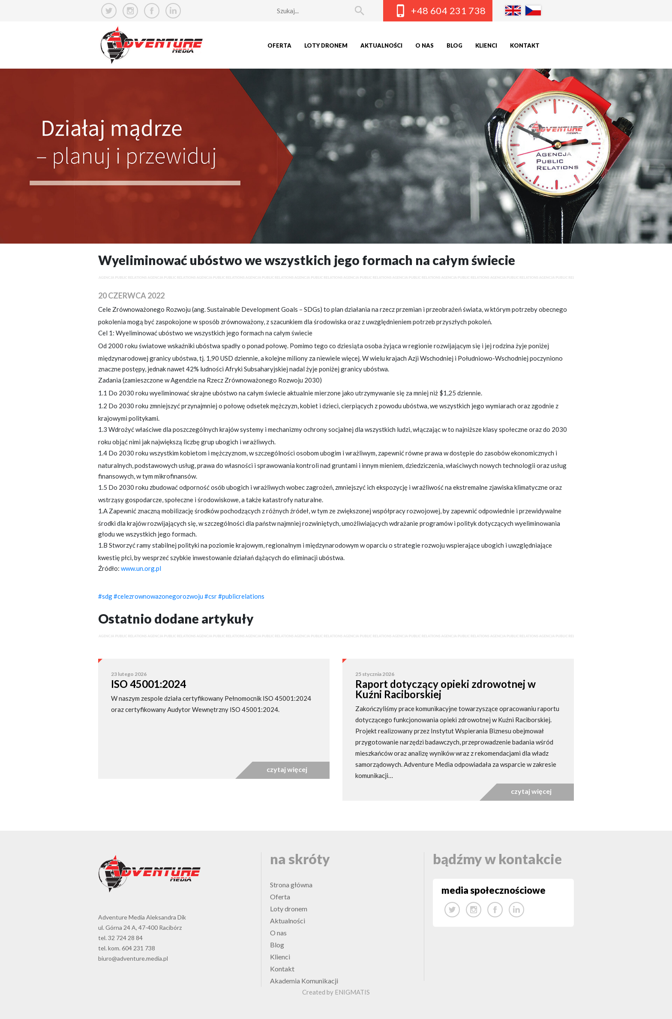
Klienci (486, 45)
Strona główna (291, 884)
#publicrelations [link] (241, 596)
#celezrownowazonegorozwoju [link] (158, 596)
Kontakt (525, 45)
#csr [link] (210, 596)
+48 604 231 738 (448, 10)
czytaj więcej (287, 769)
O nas (424, 45)
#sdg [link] (105, 596)
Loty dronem (326, 45)
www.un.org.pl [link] (141, 568)
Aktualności (381, 45)
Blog (454, 45)
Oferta (279, 45)
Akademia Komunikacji (304, 981)
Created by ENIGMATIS (336, 992)
